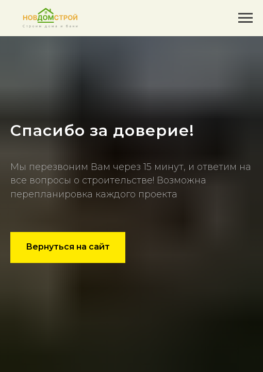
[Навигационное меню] (245, 18)
